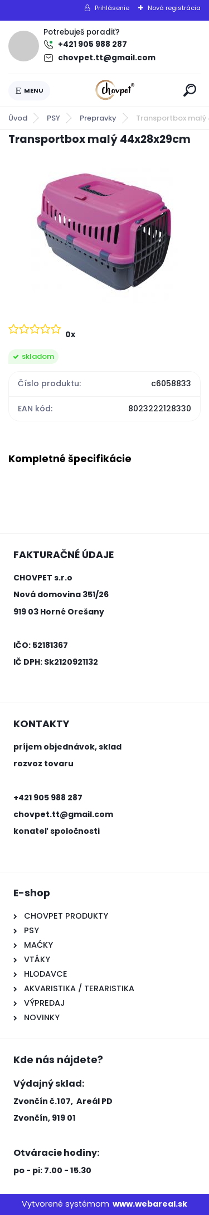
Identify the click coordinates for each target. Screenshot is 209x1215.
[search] (190, 90)
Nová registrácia (174, 7)
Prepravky (98, 118)
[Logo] (114, 90)
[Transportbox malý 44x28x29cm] (104, 233)
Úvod (17, 118)
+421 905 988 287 (92, 44)
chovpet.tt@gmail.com (106, 57)
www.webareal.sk (150, 1203)
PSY (53, 118)
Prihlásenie (112, 7)
